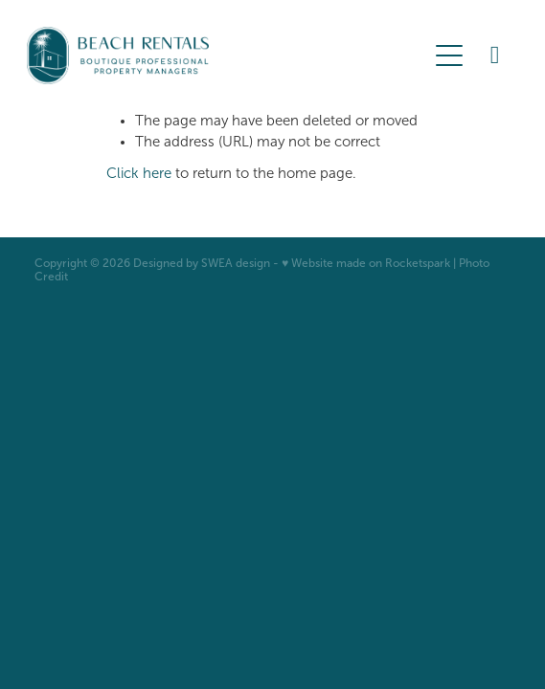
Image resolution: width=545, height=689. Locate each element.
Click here (138, 173)
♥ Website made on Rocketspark (366, 263)
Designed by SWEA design (201, 263)
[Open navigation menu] (449, 55)
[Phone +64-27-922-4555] (495, 55)
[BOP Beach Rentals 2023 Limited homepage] (226, 55)
